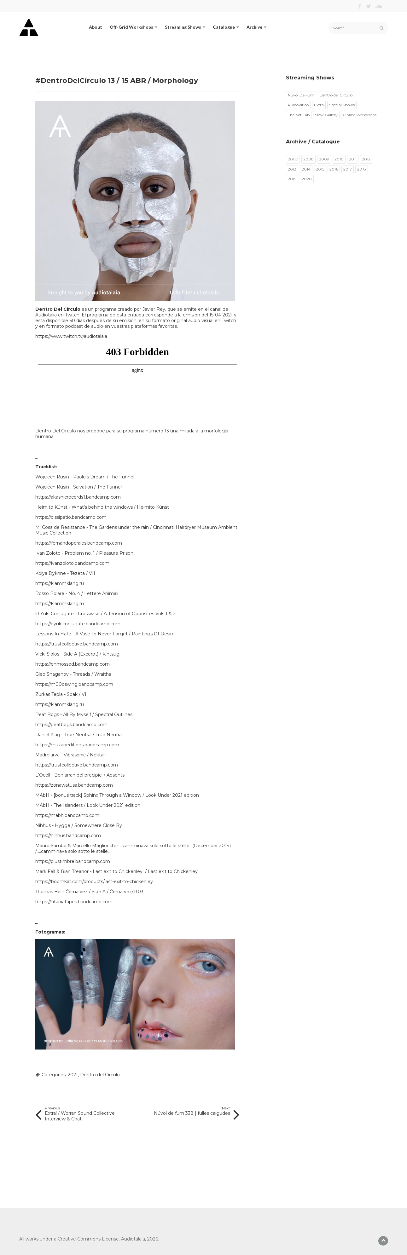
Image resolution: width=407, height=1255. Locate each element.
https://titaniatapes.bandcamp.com (74, 902)
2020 (307, 178)
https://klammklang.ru (59, 583)
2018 (361, 169)
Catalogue (226, 27)
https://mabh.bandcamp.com (67, 815)
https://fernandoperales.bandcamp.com (78, 543)
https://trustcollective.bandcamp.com (76, 644)
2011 (353, 159)
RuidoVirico (298, 104)
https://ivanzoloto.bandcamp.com (72, 563)
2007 (293, 159)
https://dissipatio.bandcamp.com (71, 517)
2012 (366, 159)
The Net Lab (299, 115)
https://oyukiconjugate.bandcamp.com (77, 624)
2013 (292, 169)
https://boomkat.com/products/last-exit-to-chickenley (94, 881)
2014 (306, 169)
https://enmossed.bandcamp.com (72, 664)
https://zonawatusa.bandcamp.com (74, 785)
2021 (73, 1075)
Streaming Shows (185, 27)
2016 (333, 169)
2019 (292, 178)
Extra (319, 104)
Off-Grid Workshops (133, 27)
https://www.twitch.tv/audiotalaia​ (71, 336)
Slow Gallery (326, 115)
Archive (256, 27)
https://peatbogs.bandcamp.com (71, 724)
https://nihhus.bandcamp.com (68, 835)
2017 (347, 169)
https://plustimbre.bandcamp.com (72, 861)
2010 (339, 159)
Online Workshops (359, 115)
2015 (320, 169)
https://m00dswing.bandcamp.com (74, 684)
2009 (324, 159)
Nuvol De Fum (301, 95)
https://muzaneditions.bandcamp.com (77, 745)
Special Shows (342, 104)
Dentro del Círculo (100, 1075)
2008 (308, 159)
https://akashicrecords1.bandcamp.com (78, 497)
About (95, 27)
